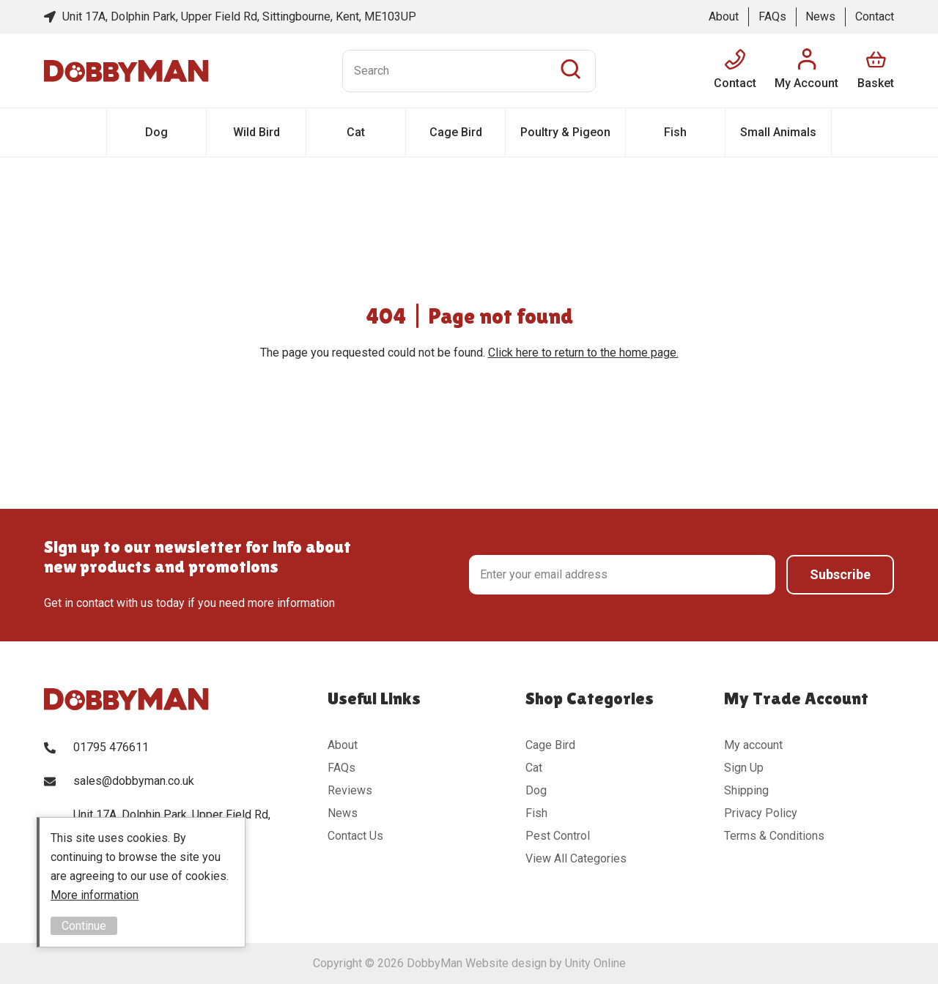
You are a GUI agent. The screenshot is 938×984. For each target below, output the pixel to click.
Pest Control (557, 836)
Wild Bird (256, 132)
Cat (356, 132)
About (724, 16)
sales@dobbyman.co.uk (133, 781)
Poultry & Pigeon (565, 132)
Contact (874, 16)
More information (95, 895)
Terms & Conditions (774, 836)
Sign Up (744, 768)
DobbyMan (126, 71)
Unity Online (595, 963)
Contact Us (355, 836)
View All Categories (576, 858)
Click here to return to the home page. (583, 352)
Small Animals (778, 132)
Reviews (350, 790)
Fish (675, 132)
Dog (156, 132)
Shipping (746, 790)
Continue (84, 926)
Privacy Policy (760, 813)
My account (753, 745)
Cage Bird (455, 132)
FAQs (772, 16)
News (820, 16)
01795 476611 (111, 747)
